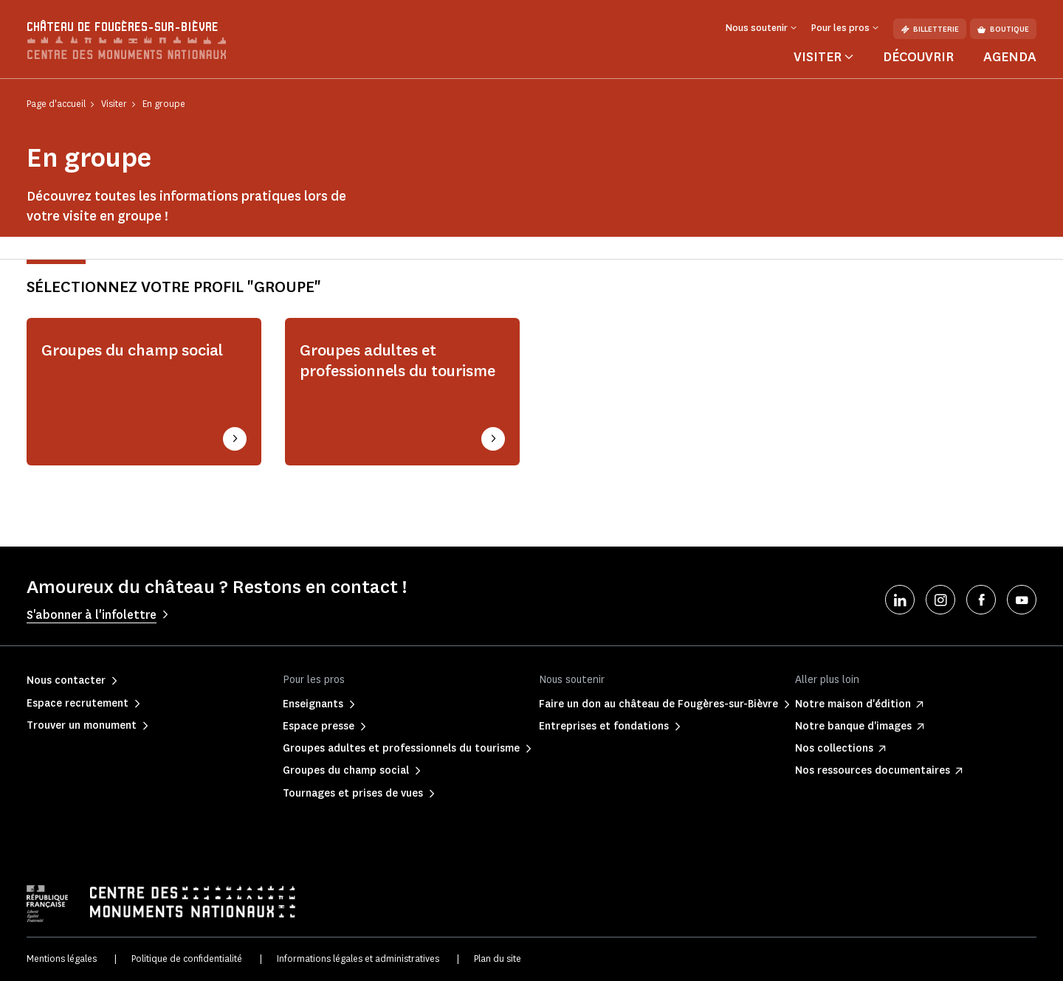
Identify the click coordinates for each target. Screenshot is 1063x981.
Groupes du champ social (132, 350)
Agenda (1009, 57)
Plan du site (497, 958)
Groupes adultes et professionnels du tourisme (397, 360)
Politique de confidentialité (186, 958)
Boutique (1003, 29)
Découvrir (918, 57)
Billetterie (930, 29)
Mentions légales (62, 958)
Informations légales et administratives (358, 958)
